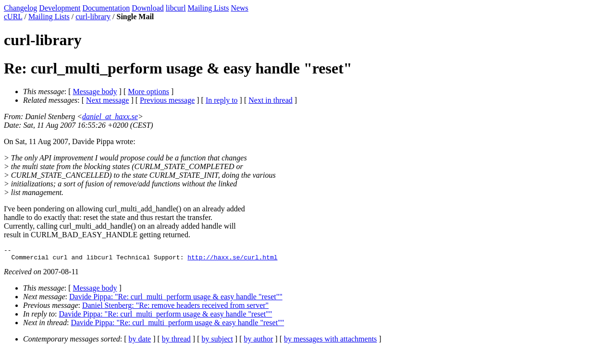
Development (59, 8)
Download (148, 8)
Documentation (106, 8)
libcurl (176, 8)
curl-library (93, 16)
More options (148, 91)
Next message (107, 100)
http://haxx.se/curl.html (232, 260)
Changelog (20, 8)
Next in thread (270, 100)
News (239, 8)
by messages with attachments (330, 342)
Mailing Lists (208, 8)
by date (140, 342)
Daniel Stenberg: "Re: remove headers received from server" (175, 308)
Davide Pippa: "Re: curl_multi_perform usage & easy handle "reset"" (176, 299)
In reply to (222, 100)
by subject (217, 342)
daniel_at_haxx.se (110, 116)
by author (258, 342)
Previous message (167, 100)
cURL (13, 16)
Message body (95, 91)
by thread (176, 342)
